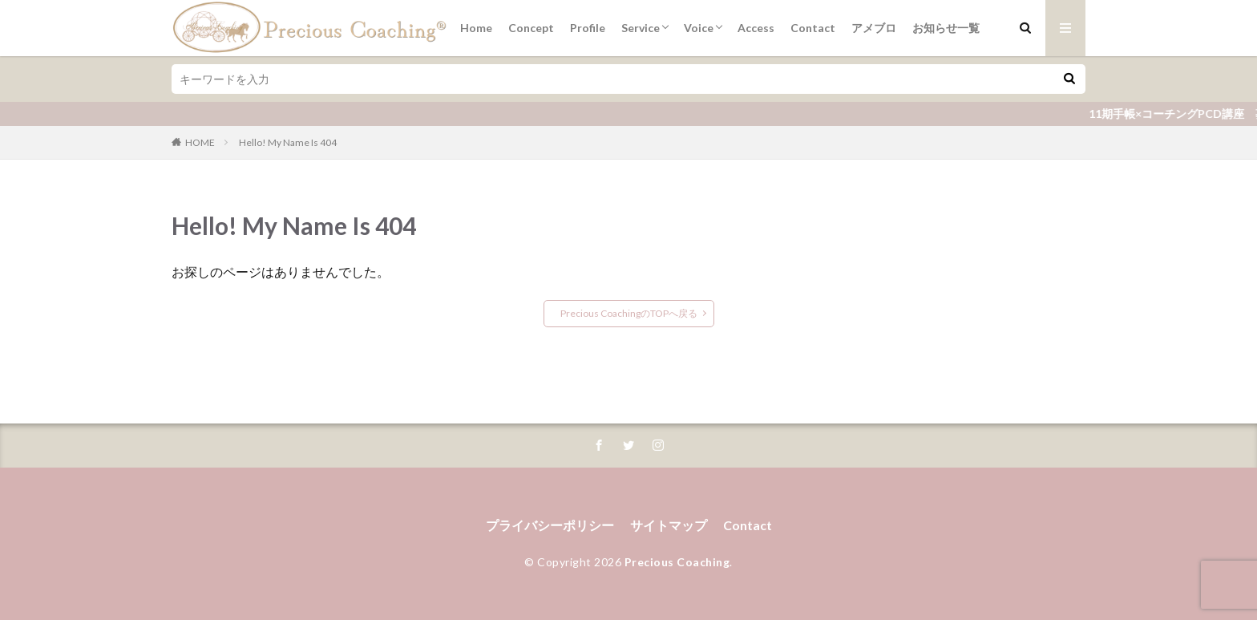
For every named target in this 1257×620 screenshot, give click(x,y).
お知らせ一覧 (946, 27)
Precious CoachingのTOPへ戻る (628, 313)
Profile (587, 27)
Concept (531, 27)
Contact (812, 27)
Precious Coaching (677, 562)
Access (756, 27)
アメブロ (873, 27)
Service (640, 27)
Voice (698, 27)
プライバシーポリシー (550, 525)
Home (476, 27)
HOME (200, 142)
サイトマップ (668, 525)
